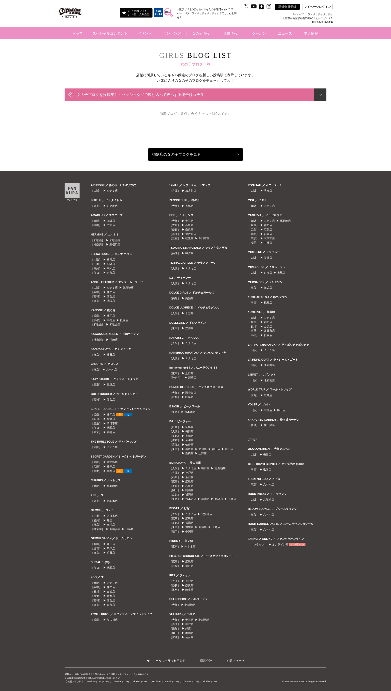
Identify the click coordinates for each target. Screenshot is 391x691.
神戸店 (111, 292)
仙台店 (111, 296)
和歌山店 (114, 240)
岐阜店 (189, 396)
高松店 (189, 225)
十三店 (189, 220)
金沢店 (111, 418)
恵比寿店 (112, 205)
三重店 (111, 384)
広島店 (189, 427)
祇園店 (124, 320)
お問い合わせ (235, 661)
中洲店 (111, 225)
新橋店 (111, 432)
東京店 (111, 604)
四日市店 (112, 423)
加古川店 (112, 619)
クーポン (259, 33)
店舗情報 (230, 33)
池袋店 (111, 300)
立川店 (111, 524)
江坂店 (111, 220)
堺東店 (268, 190)
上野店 (189, 373)
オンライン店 (280, 544)
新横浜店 (114, 244)
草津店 (111, 548)
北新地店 (128, 287)
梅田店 (111, 259)
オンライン (297, 544)
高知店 (111, 268)
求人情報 (311, 33)
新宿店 (205, 498)
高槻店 (268, 257)
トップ (77, 33)
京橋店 (189, 205)
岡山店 (111, 543)
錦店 (109, 520)
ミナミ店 (112, 190)
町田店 (111, 552)
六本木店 (111, 369)
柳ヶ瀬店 (269, 425)
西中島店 (112, 462)
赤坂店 (189, 449)
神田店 (111, 354)
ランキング (172, 33)
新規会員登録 (287, 6)
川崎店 (113, 339)
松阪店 (111, 263)
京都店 (111, 272)
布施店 (281, 272)
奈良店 (189, 229)
